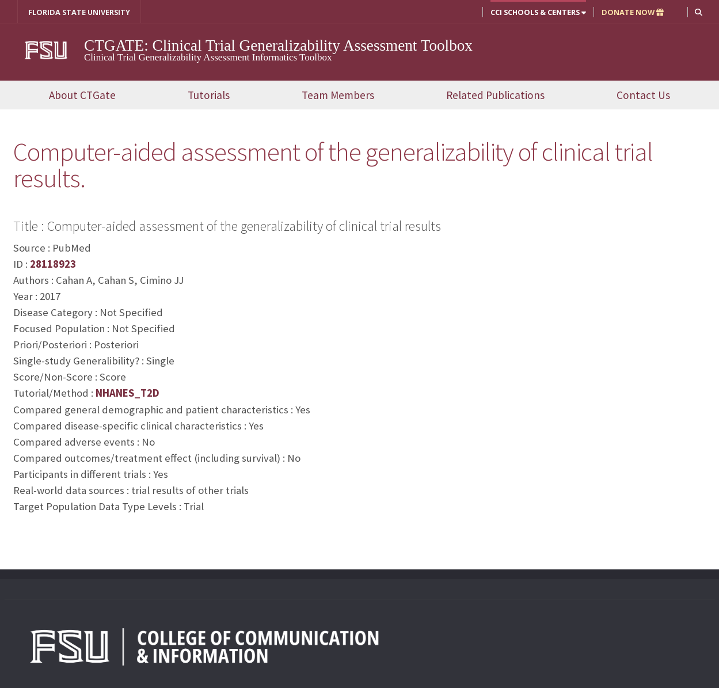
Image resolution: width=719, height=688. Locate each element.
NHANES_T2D (127, 393)
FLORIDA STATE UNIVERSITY (79, 12)
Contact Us (643, 95)
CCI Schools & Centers (538, 12)
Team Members (338, 95)
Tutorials (209, 95)
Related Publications (495, 95)
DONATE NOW (633, 12)
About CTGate (82, 95)
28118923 (53, 264)
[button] (698, 12)
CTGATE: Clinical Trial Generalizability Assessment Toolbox (278, 45)
